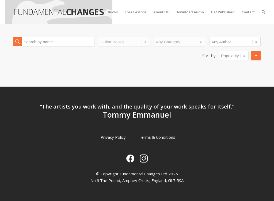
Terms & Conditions (157, 137)
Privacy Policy (113, 137)
